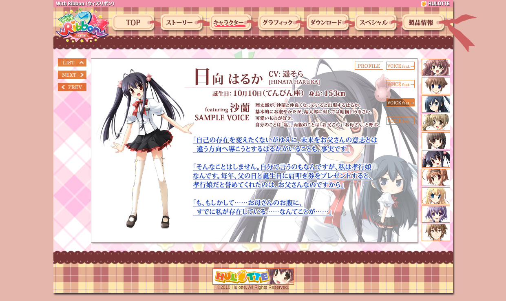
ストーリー (182, 23)
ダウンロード (328, 23)
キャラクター (231, 23)
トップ (134, 23)
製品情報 (424, 23)
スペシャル (376, 23)
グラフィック (280, 23)
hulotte (436, 3)
